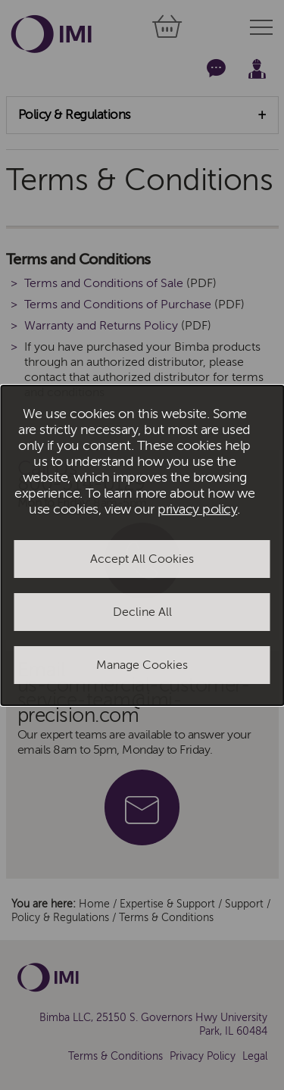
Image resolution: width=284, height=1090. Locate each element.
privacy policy (197, 509)
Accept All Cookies (142, 559)
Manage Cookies (142, 665)
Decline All (142, 612)
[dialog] (142, 545)
